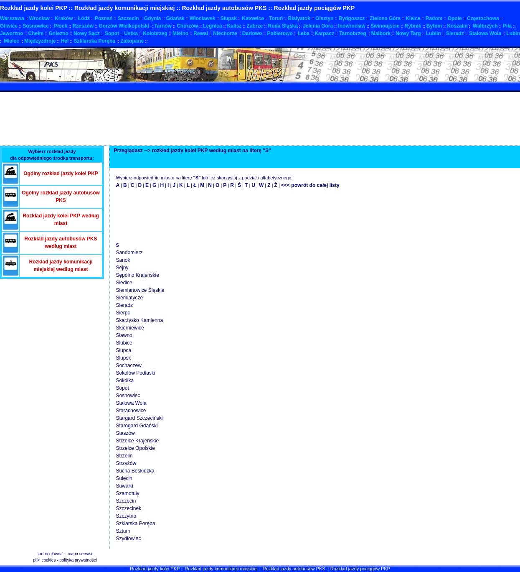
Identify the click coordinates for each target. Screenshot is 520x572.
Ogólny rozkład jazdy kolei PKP (60, 173)
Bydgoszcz (352, 18)
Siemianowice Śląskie (140, 290)
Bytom (434, 26)
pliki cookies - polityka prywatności (64, 560)
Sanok (123, 260)
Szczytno (126, 516)
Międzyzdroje (40, 41)
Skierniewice (130, 328)
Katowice (253, 18)
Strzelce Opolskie (135, 448)
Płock (60, 26)
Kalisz (234, 26)
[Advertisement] (152, 87)
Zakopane (132, 41)
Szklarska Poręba (94, 41)
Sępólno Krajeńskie (137, 275)
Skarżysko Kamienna (139, 320)
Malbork (381, 33)
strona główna (50, 554)
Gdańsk (175, 18)
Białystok (299, 18)
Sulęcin (124, 478)
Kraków (64, 18)
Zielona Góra (385, 18)
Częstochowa (483, 18)
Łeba (303, 33)
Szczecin (128, 18)
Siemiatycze (129, 298)
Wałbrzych (485, 26)
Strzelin (124, 456)
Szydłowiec (128, 538)
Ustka (131, 33)
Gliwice (9, 26)
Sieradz (455, 33)
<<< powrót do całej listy (310, 185)
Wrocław (39, 18)
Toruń (276, 18)
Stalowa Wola (485, 33)
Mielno (180, 33)
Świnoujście (384, 26)
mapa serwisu (81, 554)
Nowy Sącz (87, 33)
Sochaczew (128, 365)
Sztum (123, 531)
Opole (455, 18)
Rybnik (413, 26)
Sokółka (125, 380)
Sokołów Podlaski (135, 373)
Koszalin (457, 26)
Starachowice (131, 411)
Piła (507, 26)
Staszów (125, 433)
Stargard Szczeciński (139, 418)
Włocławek (202, 18)
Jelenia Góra (318, 26)
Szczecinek (128, 508)
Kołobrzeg (155, 33)
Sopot (112, 33)
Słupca (123, 350)
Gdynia (152, 18)
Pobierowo (279, 33)
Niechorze (225, 33)
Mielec (11, 41)
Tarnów (163, 26)
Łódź (84, 18)
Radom (434, 18)
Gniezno (58, 33)
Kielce (413, 18)
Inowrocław (351, 26)
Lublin (433, 33)
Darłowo (252, 33)
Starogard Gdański (136, 426)
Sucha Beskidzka (135, 471)
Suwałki (124, 486)
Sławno (124, 335)
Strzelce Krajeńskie (137, 441)
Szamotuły (127, 493)
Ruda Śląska (283, 26)
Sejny (122, 268)
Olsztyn (324, 18)
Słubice (124, 343)
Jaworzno (11, 33)
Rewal (200, 33)
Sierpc (123, 313)
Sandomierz (129, 252)
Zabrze (255, 26)
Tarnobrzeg (352, 33)
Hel (65, 41)
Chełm (36, 33)
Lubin (513, 33)
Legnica (212, 26)
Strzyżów (126, 463)
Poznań (104, 18)
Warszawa (12, 18)
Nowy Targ (408, 33)
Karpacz (324, 33)
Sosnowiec (36, 26)
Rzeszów (83, 26)
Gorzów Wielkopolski (124, 26)
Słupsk (229, 18)
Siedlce (124, 283)
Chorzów (187, 26)
